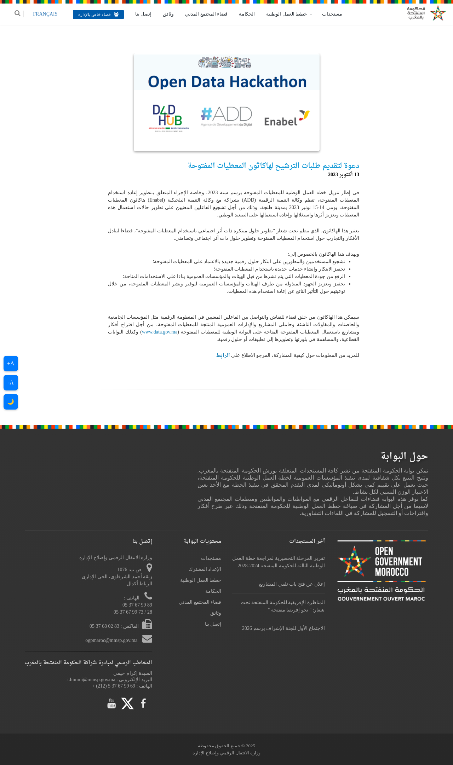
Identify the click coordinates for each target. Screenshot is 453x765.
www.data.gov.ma (159, 332)
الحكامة (242, 14)
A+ (11, 363)
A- (11, 382)
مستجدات (327, 14)
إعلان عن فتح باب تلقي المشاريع (292, 584)
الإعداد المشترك (205, 569)
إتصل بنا (138, 14)
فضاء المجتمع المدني (201, 14)
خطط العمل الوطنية (282, 14)
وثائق (163, 14)
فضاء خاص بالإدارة (93, 14)
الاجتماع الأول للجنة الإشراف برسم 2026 (283, 628)
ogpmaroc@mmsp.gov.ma (112, 640)
